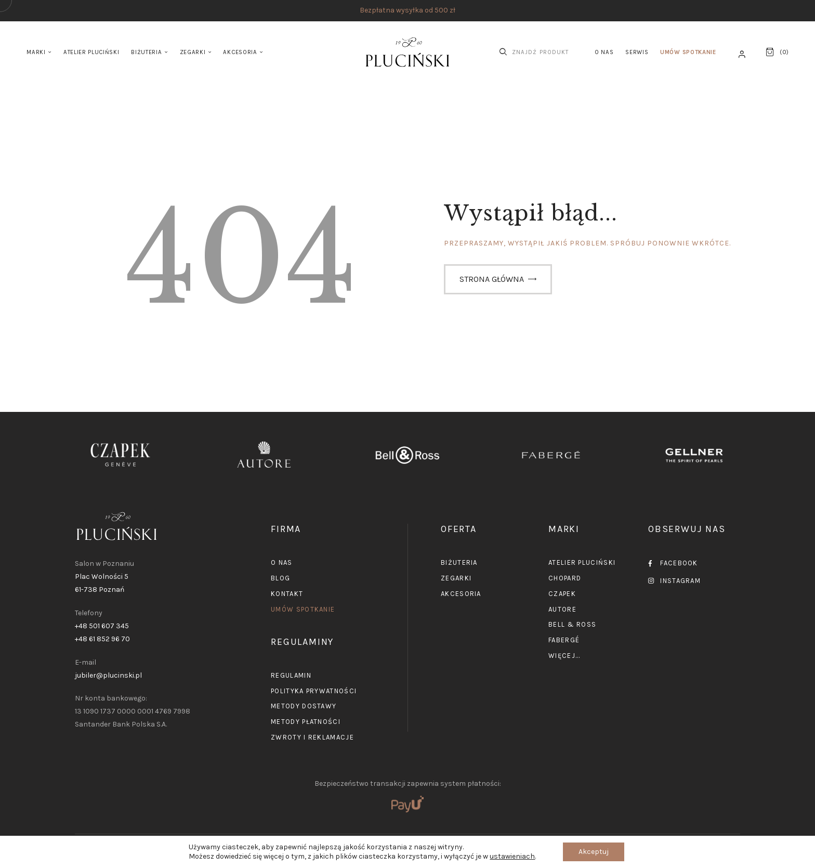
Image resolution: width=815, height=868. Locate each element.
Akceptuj (594, 851)
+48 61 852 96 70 (102, 638)
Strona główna (491, 279)
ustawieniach (512, 856)
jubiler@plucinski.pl (108, 675)
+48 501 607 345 (102, 625)
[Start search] (503, 52)
